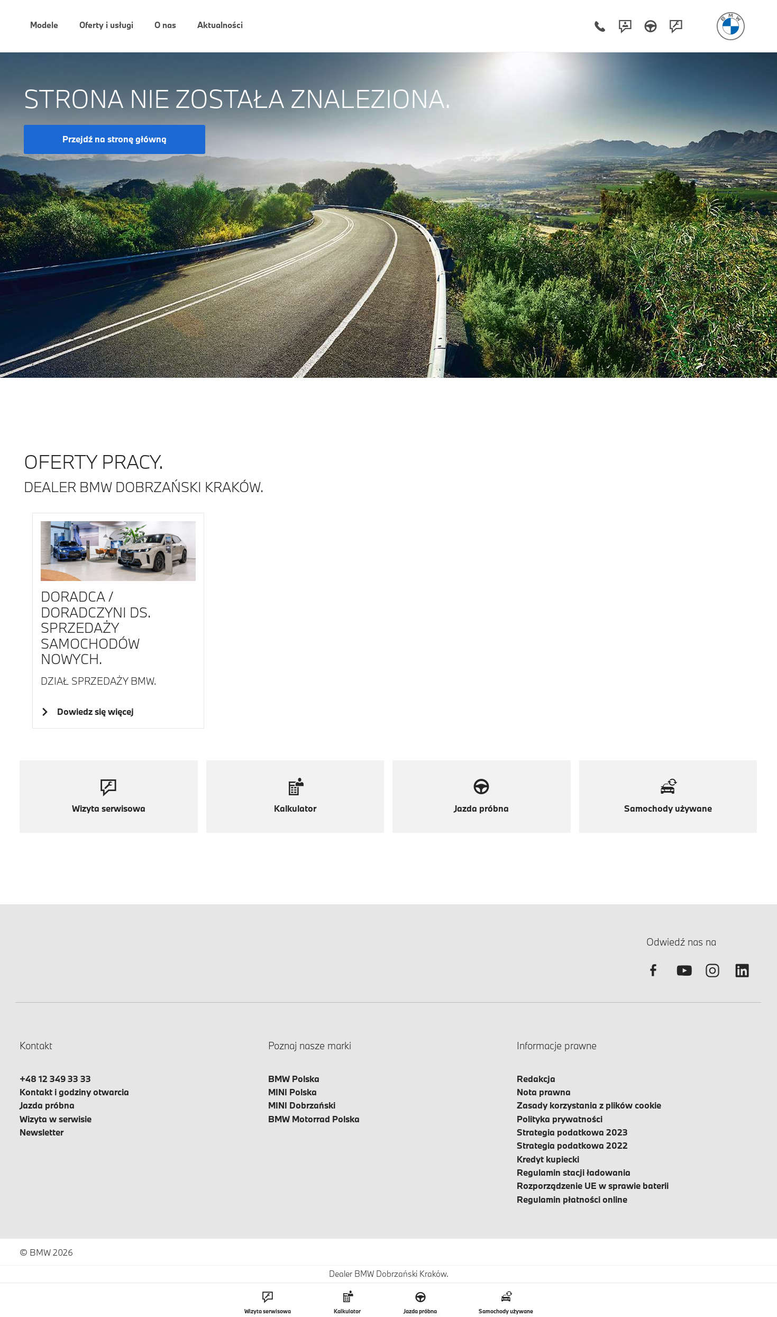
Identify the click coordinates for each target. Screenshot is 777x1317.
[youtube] (683, 979)
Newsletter (41, 1132)
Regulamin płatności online (572, 1199)
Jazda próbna (47, 1105)
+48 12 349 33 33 (55, 1078)
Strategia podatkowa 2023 (572, 1132)
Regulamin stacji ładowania (573, 1172)
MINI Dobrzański (301, 1105)
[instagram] (712, 979)
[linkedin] (742, 979)
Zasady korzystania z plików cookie (589, 1105)
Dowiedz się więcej (93, 711)
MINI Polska (292, 1091)
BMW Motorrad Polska (314, 1118)
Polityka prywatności (559, 1118)
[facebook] (653, 979)
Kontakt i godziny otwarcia (74, 1091)
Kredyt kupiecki (548, 1159)
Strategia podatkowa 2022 (572, 1145)
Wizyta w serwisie (56, 1118)
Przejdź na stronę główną (114, 138)
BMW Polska (293, 1078)
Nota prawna (544, 1091)
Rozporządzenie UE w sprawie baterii (593, 1185)
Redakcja (536, 1078)
